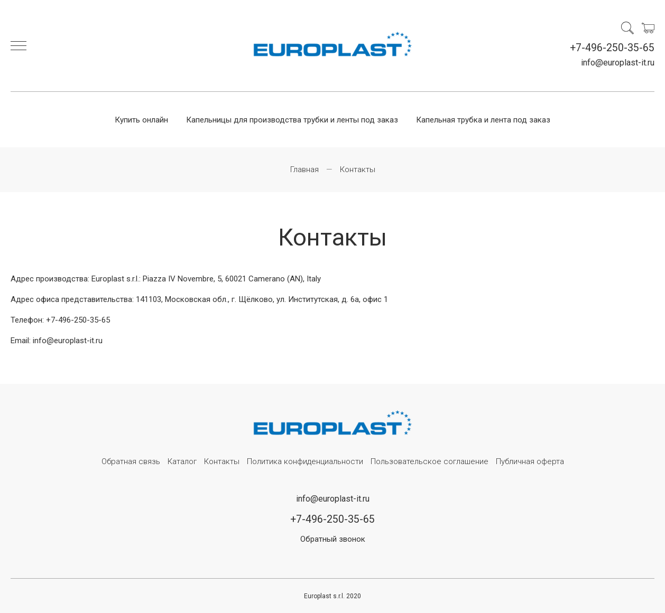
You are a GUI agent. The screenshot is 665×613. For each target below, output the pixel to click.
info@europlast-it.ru (617, 63)
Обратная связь (130, 461)
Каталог (182, 461)
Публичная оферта (530, 461)
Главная (304, 169)
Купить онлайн (141, 120)
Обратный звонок (332, 539)
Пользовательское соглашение (429, 461)
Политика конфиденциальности (305, 461)
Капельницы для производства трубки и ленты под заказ (292, 120)
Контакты (221, 461)
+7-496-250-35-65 (612, 48)
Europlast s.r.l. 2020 (332, 596)
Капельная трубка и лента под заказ (483, 120)
